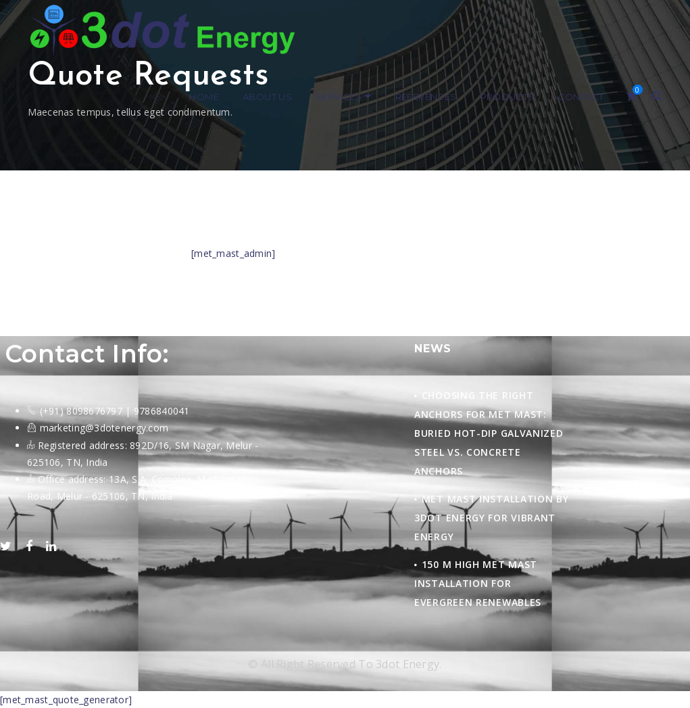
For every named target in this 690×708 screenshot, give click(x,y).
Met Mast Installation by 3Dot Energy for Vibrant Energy (491, 517)
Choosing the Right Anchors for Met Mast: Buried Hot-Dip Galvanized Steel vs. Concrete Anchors (489, 433)
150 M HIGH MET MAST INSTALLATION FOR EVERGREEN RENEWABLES (477, 583)
